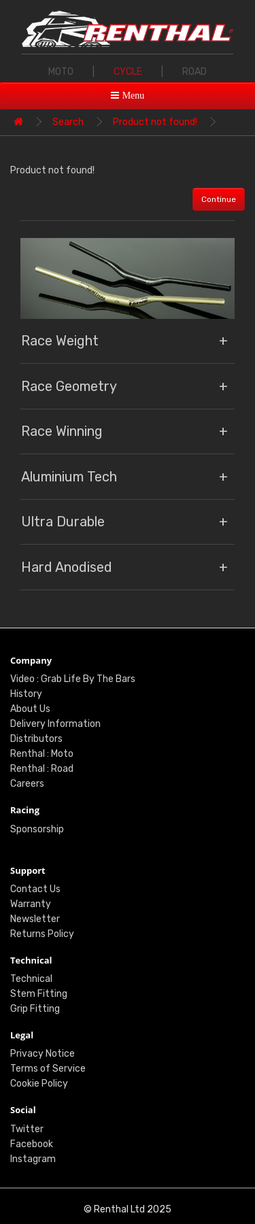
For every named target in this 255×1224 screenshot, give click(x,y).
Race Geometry (69, 386)
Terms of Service (48, 1068)
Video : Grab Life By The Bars (72, 679)
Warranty (30, 904)
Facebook (31, 1144)
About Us (30, 709)
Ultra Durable (63, 521)
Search (68, 122)
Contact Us (35, 889)
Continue (218, 199)
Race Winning (62, 431)
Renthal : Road (41, 769)
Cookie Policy (39, 1083)
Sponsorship (37, 829)
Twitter (27, 1129)
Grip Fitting (35, 1009)
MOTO (60, 72)
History (26, 694)
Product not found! (155, 122)
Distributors (36, 739)
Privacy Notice (42, 1053)
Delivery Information (55, 724)
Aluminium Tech (69, 477)
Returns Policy (42, 934)
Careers (27, 783)
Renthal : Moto (41, 754)
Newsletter (35, 919)
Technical (31, 979)
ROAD (194, 72)
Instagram (33, 1159)
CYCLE (128, 72)
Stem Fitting (38, 994)
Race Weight (60, 341)
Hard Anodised (66, 567)
